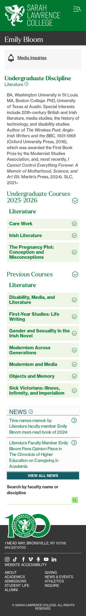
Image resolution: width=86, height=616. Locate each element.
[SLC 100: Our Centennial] (27, 525)
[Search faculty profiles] (75, 501)
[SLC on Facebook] (23, 560)
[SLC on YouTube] (47, 560)
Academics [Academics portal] (15, 577)
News (21, 411)
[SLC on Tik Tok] (15, 560)
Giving (51, 572)
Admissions (15, 581)
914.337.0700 (15, 547)
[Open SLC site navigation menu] (77, 11)
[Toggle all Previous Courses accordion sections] (43, 274)
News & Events (59, 577)
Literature (16, 84)
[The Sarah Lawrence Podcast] (39, 560)
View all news (43, 476)
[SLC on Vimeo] (31, 560)
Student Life (17, 585)
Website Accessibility (26, 565)
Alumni (11, 590)
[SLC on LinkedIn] (54, 560)
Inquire (52, 585)
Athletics (54, 581)
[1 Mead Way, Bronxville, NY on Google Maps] (35, 543)
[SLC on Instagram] (8, 560)
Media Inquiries (26, 58)
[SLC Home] (32, 15)
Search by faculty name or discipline (32, 489)
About (11, 572)
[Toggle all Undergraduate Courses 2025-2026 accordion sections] (43, 197)
